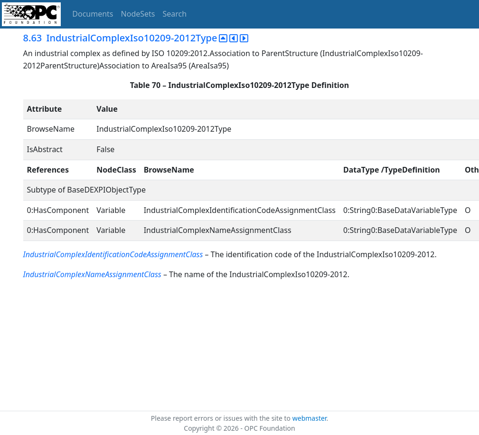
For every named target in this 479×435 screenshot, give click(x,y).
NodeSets (138, 14)
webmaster (309, 418)
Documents (92, 14)
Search (175, 14)
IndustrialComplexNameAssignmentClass (92, 274)
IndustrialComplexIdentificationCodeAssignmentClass (113, 254)
